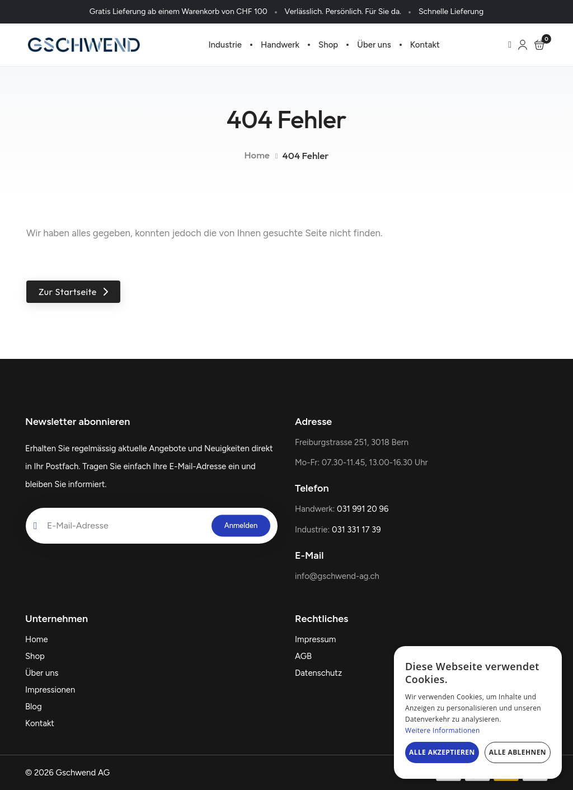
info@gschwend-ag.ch (337, 576)
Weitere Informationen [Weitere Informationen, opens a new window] (442, 730)
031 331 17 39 (356, 530)
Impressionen (50, 690)
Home (256, 155)
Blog (33, 707)
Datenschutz (318, 673)
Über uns (374, 45)
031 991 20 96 (362, 509)
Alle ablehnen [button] (517, 752)
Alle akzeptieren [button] (442, 752)
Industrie (225, 45)
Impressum (315, 639)
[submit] (241, 526)
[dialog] (478, 712)
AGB (303, 656)
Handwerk (280, 45)
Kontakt (425, 45)
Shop (328, 45)
